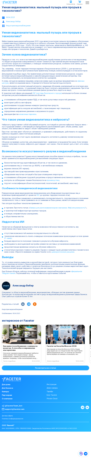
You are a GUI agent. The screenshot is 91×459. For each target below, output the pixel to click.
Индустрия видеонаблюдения (12, 309)
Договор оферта (7, 415)
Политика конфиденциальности (12, 418)
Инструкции (51, 384)
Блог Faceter (52, 395)
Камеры (5, 391)
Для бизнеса (7, 388)
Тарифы (50, 391)
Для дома (6, 384)
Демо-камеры (52, 388)
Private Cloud (52, 399)
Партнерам (7, 395)
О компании (7, 399)
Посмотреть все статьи (45, 368)
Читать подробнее (9, 361)
